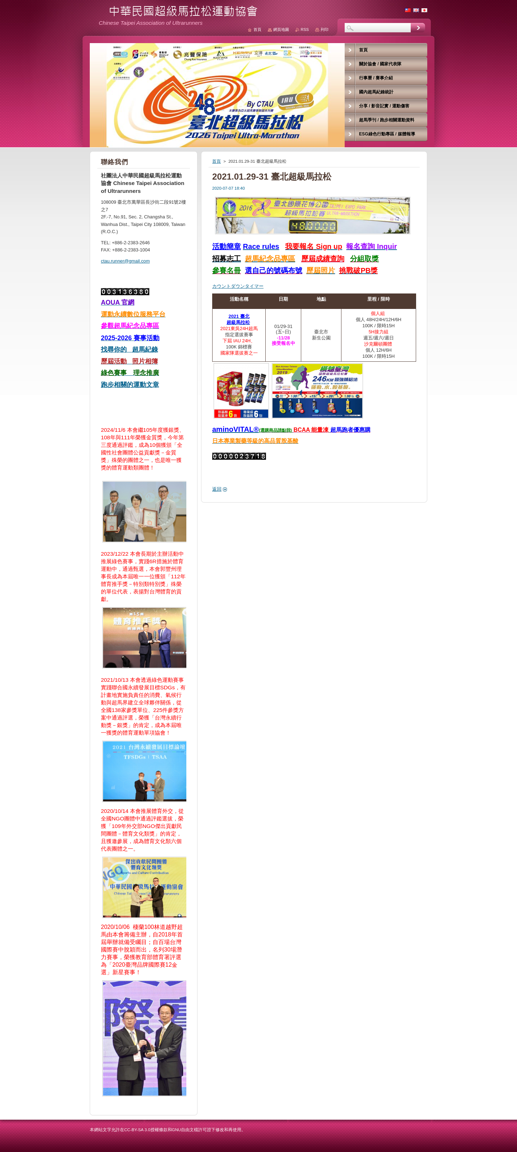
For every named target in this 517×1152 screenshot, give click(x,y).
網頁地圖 (281, 29)
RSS (305, 29)
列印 (325, 29)
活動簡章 (226, 246)
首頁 (216, 161)
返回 (217, 489)
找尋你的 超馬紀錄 (129, 349)
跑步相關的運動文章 (130, 384)
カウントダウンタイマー (238, 286)
